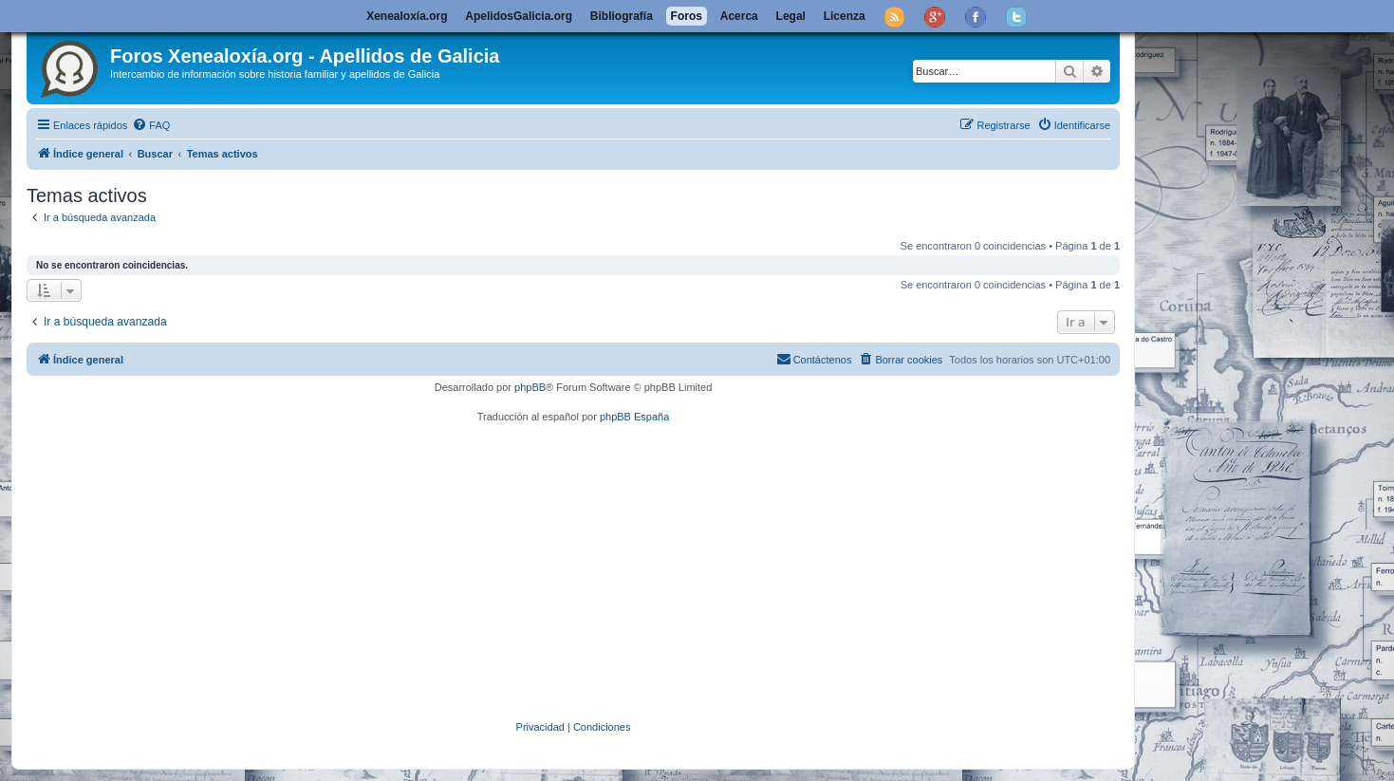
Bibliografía (621, 16)
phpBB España (634, 416)
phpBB (530, 387)
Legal (791, 16)
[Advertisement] (600, 571)
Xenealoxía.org (406, 16)
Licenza (844, 16)
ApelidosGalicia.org (518, 16)
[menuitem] (151, 125)
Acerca (739, 16)
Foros (686, 16)
